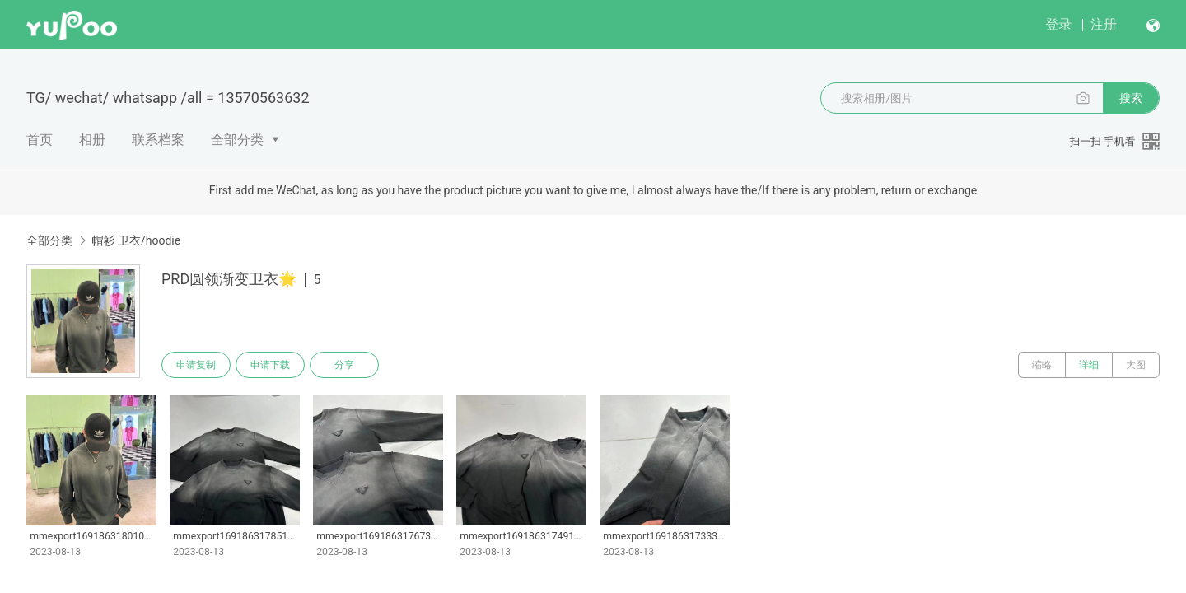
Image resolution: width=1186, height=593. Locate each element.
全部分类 (237, 139)
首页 (39, 139)
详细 (1089, 365)
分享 (344, 365)
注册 (1103, 24)
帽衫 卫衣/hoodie (135, 240)
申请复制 (196, 365)
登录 (1058, 24)
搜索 (1130, 98)
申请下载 (270, 365)
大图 (1136, 365)
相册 (92, 139)
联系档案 (158, 139)
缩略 (1042, 365)
